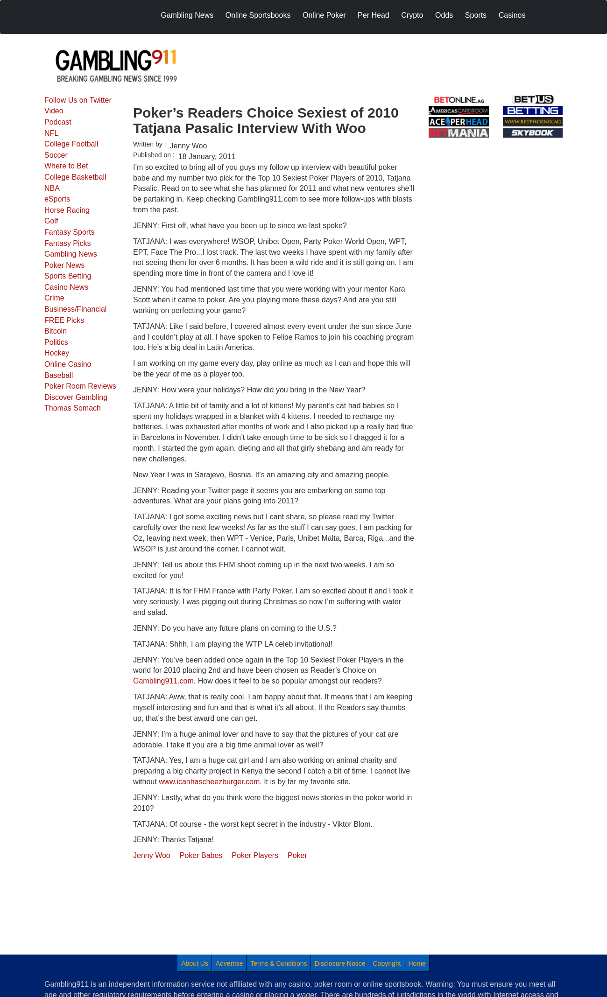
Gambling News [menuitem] (187, 15)
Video (54, 111)
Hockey (56, 353)
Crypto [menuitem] (412, 15)
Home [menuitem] (416, 963)
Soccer (56, 155)
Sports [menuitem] (476, 15)
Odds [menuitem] (444, 15)
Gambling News (70, 254)
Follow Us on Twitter (78, 100)
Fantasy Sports (69, 232)
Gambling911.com (163, 681)
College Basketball (75, 177)
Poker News (64, 265)
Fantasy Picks (67, 243)
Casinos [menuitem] (512, 15)
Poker (297, 855)
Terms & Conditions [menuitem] (278, 963)
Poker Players (255, 855)
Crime (54, 298)
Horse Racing (67, 210)
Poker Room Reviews (80, 386)
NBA (52, 188)
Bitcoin (55, 331)
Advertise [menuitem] (229, 963)
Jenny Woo (151, 855)
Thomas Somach (72, 408)
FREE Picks (64, 320)
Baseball (58, 375)
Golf (51, 221)
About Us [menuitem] (194, 963)
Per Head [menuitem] (373, 15)
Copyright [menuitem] (387, 963)
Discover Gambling (75, 397)
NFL (51, 133)
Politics (56, 342)
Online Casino (68, 364)
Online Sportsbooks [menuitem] (258, 15)
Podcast (57, 122)
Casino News (66, 287)
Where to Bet (66, 166)
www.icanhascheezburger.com (209, 782)
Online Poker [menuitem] (324, 15)
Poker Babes (201, 855)
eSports (57, 199)
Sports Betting (68, 276)
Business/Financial (75, 309)
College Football (71, 144)
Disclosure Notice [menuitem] (340, 963)
